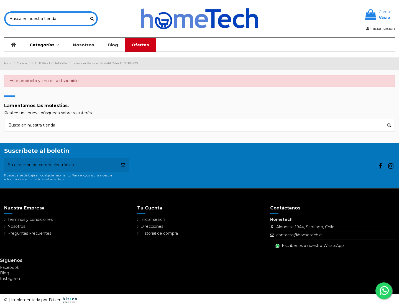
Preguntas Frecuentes (29, 233)
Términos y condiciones (30, 219)
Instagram (10, 278)
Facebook (9, 267)
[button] (44, 45)
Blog (4, 272)
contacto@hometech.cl (299, 234)
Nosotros (16, 226)
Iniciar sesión (152, 219)
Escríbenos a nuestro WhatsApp (309, 245)
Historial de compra (159, 233)
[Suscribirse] (123, 165)
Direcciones (151, 226)
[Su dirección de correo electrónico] (60, 165)
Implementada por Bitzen (44, 299)
